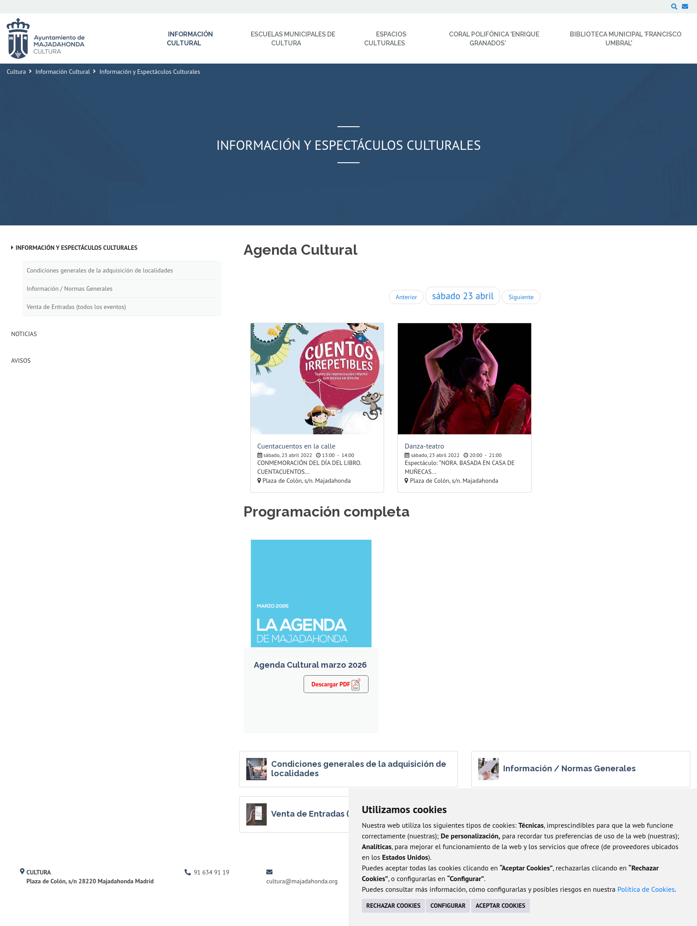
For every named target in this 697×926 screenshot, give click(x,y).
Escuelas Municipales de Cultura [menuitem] (293, 39)
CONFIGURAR (447, 906)
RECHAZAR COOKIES (393, 906)
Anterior (406, 297)
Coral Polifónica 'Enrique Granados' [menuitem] (494, 39)
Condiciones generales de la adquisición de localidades (100, 270)
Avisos (21, 361)
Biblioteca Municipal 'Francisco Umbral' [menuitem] (625, 39)
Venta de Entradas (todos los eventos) (76, 307)
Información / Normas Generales (69, 289)
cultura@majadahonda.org (301, 881)
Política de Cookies (646, 889)
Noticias (24, 334)
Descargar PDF (336, 684)
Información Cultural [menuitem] (190, 39)
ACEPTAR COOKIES (500, 906)
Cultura (16, 72)
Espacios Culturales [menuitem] (385, 39)
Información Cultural (62, 72)
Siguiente (521, 297)
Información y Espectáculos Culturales (76, 248)
